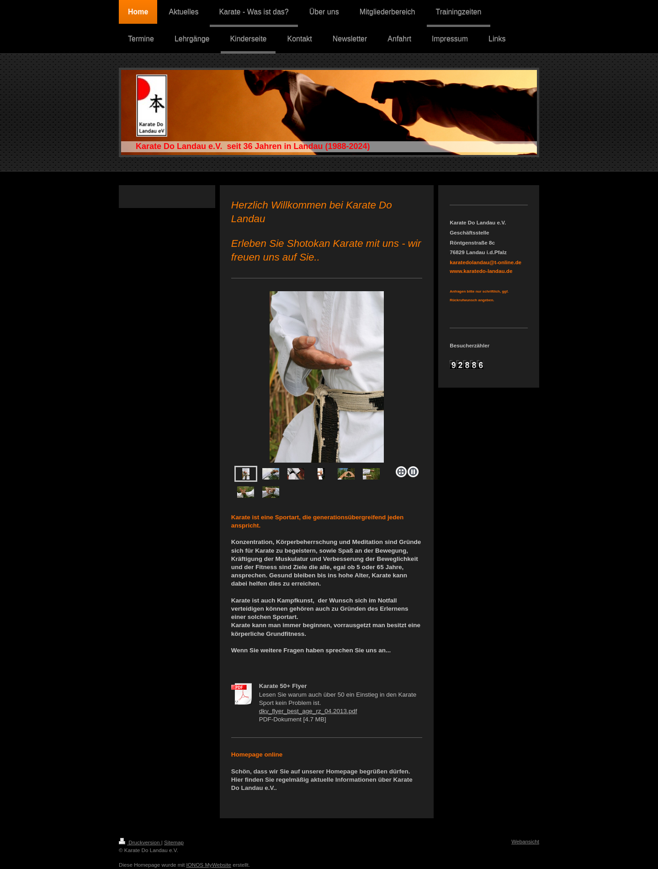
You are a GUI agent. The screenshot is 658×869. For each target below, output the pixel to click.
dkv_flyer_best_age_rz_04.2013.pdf (308, 711)
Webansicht (525, 841)
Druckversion (140, 842)
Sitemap (174, 842)
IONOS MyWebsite (208, 865)
